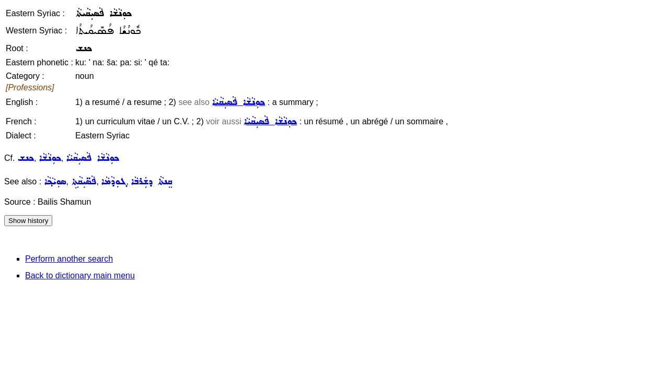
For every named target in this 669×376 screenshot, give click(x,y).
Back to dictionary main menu (80, 275)
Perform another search (69, 258)
